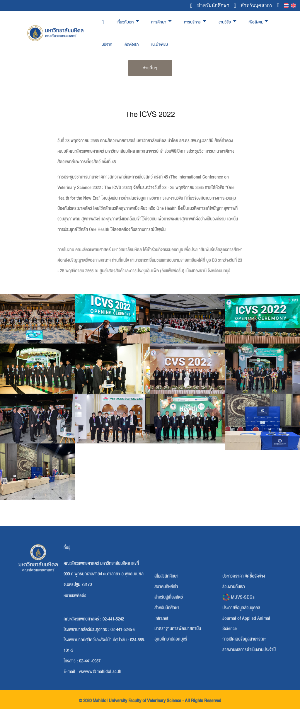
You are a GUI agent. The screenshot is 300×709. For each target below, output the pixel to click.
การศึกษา (159, 22)
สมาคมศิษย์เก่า (166, 628)
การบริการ (193, 22)
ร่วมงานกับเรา (233, 628)
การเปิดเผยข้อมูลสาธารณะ (244, 680)
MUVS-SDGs (238, 639)
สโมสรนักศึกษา (166, 617)
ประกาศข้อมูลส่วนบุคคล (241, 649)
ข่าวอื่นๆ (150, 67)
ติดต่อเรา (132, 44)
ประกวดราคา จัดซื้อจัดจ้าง (243, 617)
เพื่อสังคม (255, 22)
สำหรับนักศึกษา (209, 5)
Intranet (161, 659)
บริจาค (107, 44)
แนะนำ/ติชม (159, 44)
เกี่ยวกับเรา (125, 22)
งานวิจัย (225, 22)
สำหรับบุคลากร (253, 5)
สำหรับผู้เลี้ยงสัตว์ (168, 639)
